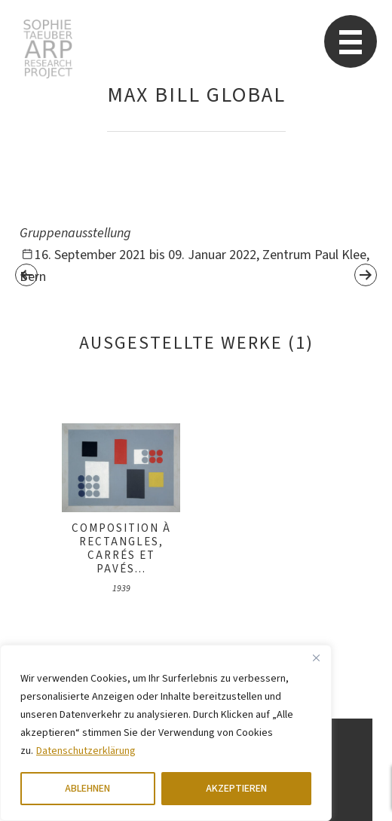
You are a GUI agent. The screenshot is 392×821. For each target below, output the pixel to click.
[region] (166, 733)
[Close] (316, 658)
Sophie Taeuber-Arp (48, 49)
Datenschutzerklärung (86, 750)
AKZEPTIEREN (236, 788)
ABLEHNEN (87, 788)
